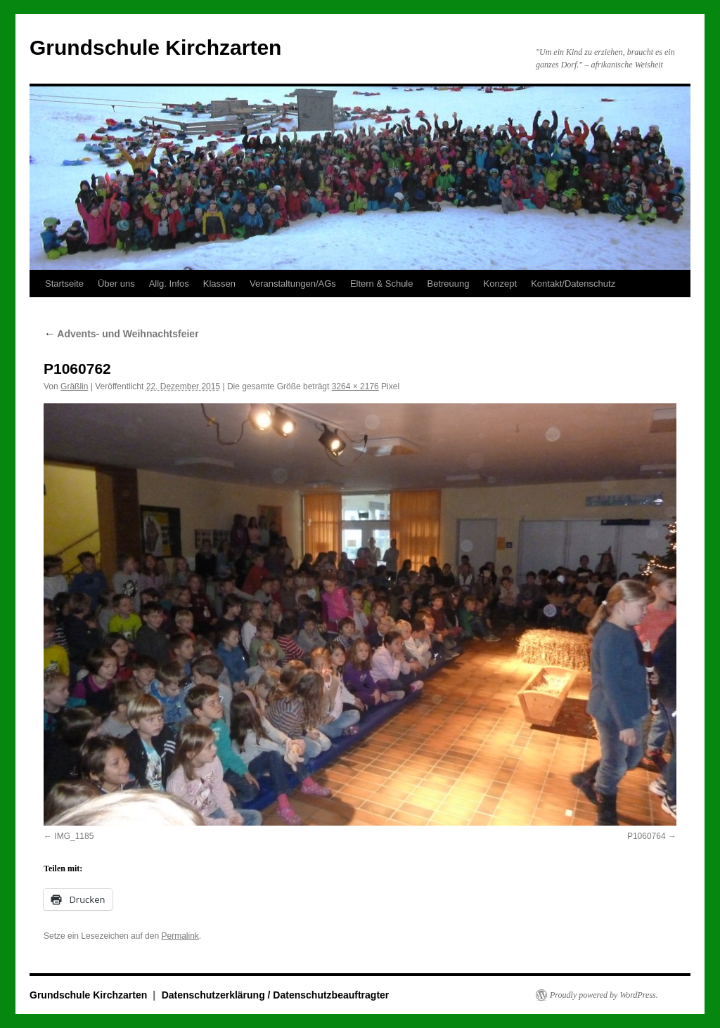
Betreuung (448, 283)
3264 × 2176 (355, 386)
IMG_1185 (74, 836)
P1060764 (646, 836)
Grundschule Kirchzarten (155, 47)
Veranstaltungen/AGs (293, 283)
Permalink (179, 936)
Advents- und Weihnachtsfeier (121, 333)
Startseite (64, 283)
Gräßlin (74, 386)
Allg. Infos (169, 283)
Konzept (500, 283)
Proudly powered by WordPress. (604, 995)
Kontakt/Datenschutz (573, 283)
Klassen (219, 283)
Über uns (116, 283)
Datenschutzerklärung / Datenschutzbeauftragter (276, 995)
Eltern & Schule (381, 283)
